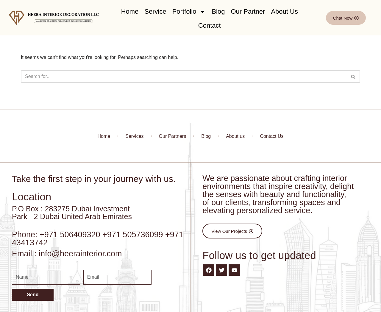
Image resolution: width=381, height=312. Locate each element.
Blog (218, 11)
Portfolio (189, 11)
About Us (284, 11)
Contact (209, 25)
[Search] (184, 76)
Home (130, 11)
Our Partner (248, 11)
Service (155, 11)
